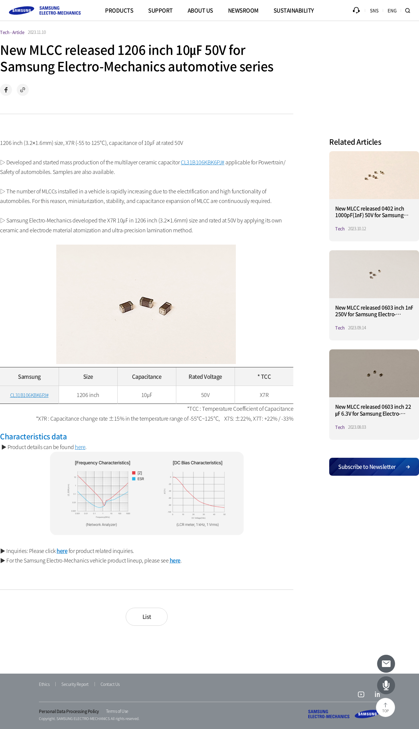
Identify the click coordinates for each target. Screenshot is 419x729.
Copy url (23, 90)
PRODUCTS (119, 10)
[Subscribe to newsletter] (386, 664)
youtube (361, 695)
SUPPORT (160, 10)
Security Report (75, 684)
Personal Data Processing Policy (69, 711)
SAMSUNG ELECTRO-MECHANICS (344, 714)
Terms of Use (117, 711)
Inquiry (356, 10)
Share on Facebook (6, 90)
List (146, 617)
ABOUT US (200, 10)
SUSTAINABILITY (294, 10)
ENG (392, 10)
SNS (374, 10)
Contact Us (110, 684)
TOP (385, 710)
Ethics (44, 684)
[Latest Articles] (386, 685)
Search (410, 10)
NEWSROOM (243, 10)
